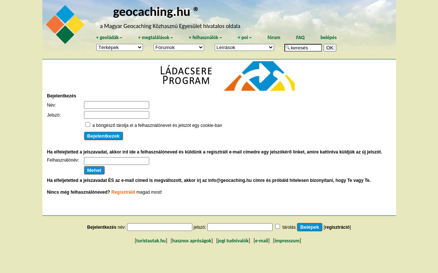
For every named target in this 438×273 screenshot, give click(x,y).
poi (244, 37)
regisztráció (337, 227)
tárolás (289, 227)
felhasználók (205, 37)
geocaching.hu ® (156, 11)
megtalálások (155, 37)
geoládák (109, 37)
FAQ (300, 37)
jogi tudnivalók (233, 241)
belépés (328, 37)
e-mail (261, 241)
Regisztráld (123, 192)
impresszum (286, 241)
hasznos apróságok (191, 241)
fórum (273, 37)
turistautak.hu (151, 241)
